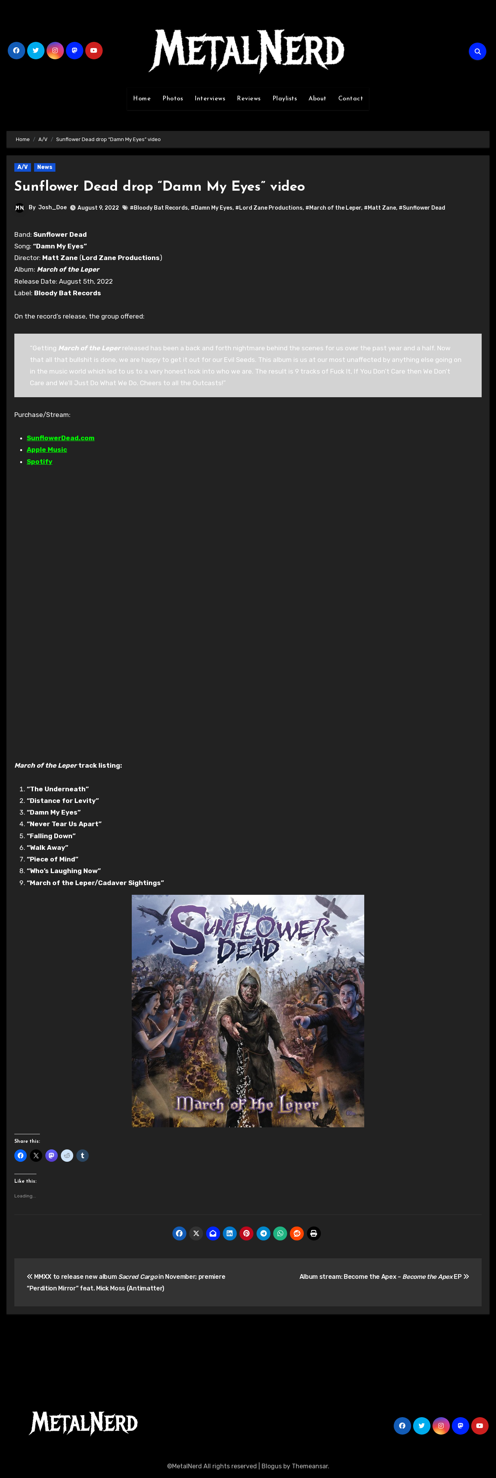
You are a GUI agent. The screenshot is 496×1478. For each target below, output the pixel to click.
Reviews (249, 99)
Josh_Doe (52, 207)
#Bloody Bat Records (159, 208)
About (317, 99)
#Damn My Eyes (211, 208)
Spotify (39, 461)
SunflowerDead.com (61, 438)
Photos (172, 99)
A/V (22, 167)
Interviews (210, 99)
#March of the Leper (333, 208)
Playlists (284, 99)
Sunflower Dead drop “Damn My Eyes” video (169, 187)
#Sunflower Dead (422, 208)
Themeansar (310, 1466)
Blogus (272, 1466)
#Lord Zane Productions (269, 208)
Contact (350, 99)
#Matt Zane (380, 208)
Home (142, 99)
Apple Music (47, 449)
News (44, 167)
